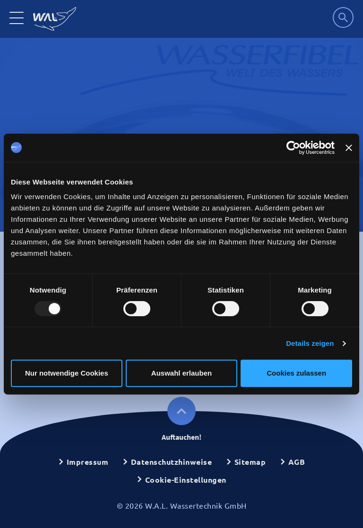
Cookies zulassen (296, 373)
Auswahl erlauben (181, 373)
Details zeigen (310, 343)
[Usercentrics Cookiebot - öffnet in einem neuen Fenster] (293, 148)
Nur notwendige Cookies (66, 373)
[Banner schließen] (349, 147)
